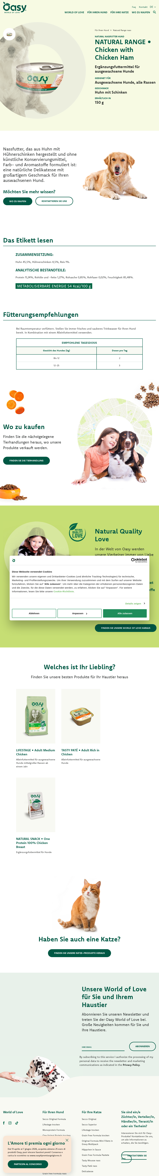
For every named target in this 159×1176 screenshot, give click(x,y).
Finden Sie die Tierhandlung (26, 460)
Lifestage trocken (51, 1038)
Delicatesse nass (90, 1091)
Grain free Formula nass (54, 1087)
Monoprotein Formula (54, 1044)
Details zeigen (133, 603)
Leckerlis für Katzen (91, 1118)
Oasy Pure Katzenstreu (93, 1123)
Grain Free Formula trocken (56, 1060)
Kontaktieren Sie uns (54, 201)
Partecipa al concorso (28, 1164)
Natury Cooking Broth (92, 1102)
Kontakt (143, 6)
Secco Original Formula (54, 1033)
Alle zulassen (125, 613)
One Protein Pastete (53, 1077)
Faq (134, 6)
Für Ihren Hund (53, 1026)
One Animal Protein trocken (56, 1049)
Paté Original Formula (53, 1066)
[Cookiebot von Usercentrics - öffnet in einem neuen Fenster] (133, 560)
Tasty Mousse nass (91, 1074)
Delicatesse (87, 1085)
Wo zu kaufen (17, 201)
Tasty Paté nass (50, 1093)
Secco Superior (89, 1038)
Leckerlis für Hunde (52, 1115)
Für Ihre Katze (92, 1026)
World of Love (13, 1026)
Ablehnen (34, 613)
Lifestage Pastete (51, 1071)
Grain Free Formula (52, 1055)
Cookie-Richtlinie (63, 591)
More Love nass (90, 1112)
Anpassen (79, 613)
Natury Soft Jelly (51, 1104)
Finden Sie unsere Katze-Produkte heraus (79, 867)
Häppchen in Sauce (91, 1064)
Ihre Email (87, 961)
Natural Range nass (52, 1109)
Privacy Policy (131, 979)
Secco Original (89, 1033)
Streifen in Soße (50, 1098)
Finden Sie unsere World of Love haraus (125, 627)
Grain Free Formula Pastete (56, 1082)
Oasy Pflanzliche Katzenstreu (96, 1129)
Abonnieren (142, 960)
